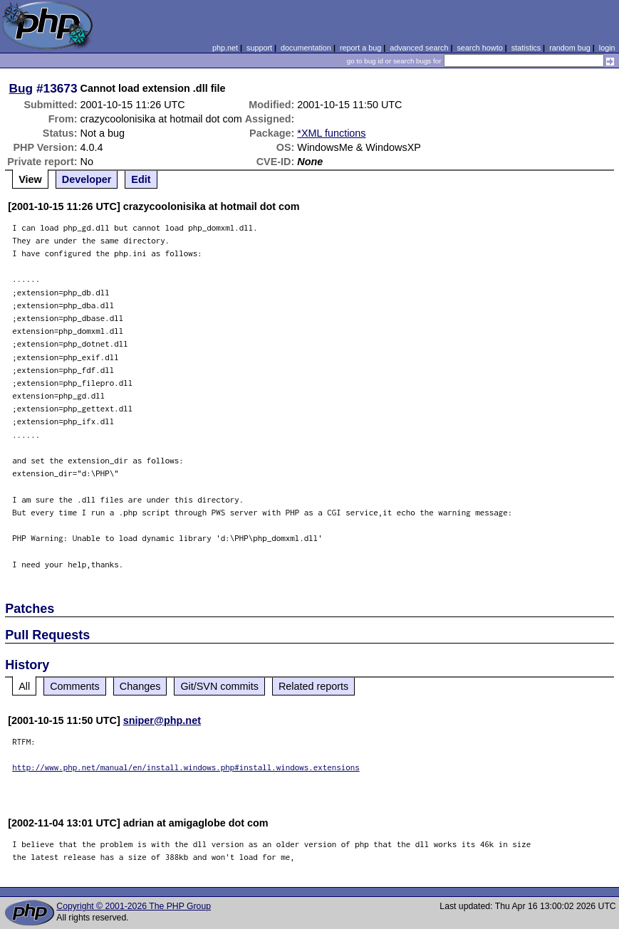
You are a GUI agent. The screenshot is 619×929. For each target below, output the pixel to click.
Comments (75, 686)
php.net (225, 47)
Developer (87, 179)
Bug (21, 88)
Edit (140, 179)
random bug (570, 47)
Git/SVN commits (219, 686)
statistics (526, 47)
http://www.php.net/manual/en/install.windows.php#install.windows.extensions (186, 767)
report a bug (360, 47)
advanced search (419, 47)
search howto (479, 47)
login (607, 47)
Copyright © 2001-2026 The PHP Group (133, 906)
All (24, 686)
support (259, 47)
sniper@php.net (162, 720)
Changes (140, 686)
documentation (306, 47)
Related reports (313, 686)
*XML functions (331, 133)
